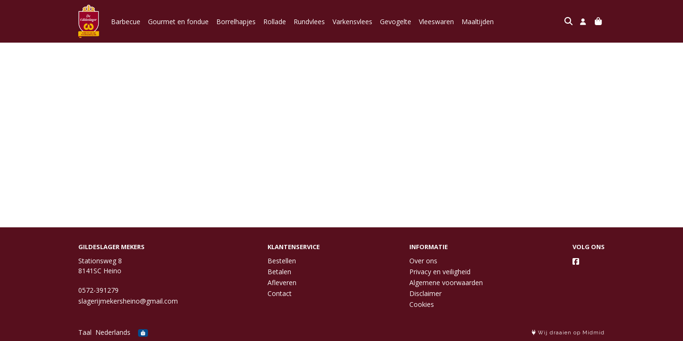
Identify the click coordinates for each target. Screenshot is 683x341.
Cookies (421, 304)
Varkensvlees (352, 21)
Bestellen (282, 260)
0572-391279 (98, 290)
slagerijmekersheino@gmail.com (128, 300)
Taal (85, 332)
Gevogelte (395, 21)
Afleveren (282, 282)
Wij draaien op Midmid (568, 333)
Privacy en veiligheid (440, 271)
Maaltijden (477, 21)
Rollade (274, 21)
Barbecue (125, 21)
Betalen (279, 271)
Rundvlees (309, 21)
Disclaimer (425, 293)
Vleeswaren (436, 21)
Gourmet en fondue (178, 21)
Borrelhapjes (236, 21)
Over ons (423, 260)
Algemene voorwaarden (446, 282)
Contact (280, 293)
